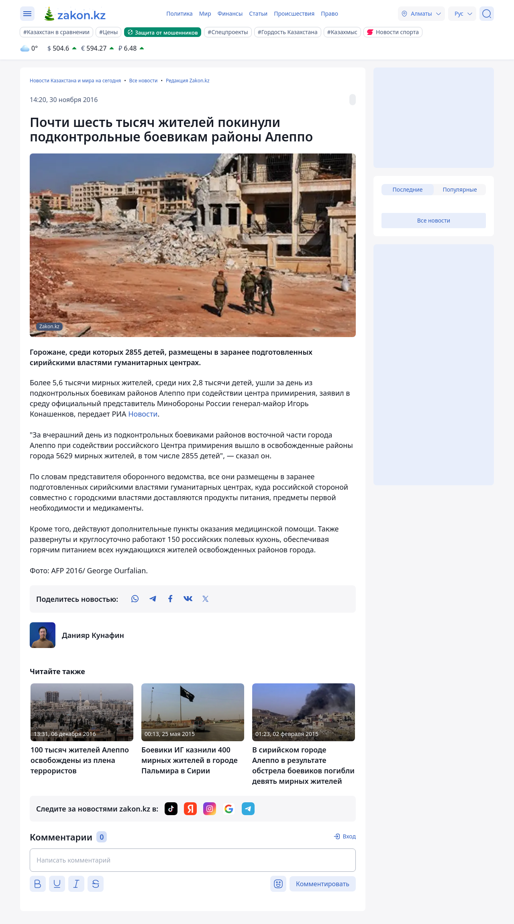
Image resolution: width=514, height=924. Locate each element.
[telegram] (152, 599)
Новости (142, 414)
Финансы (230, 13)
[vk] (188, 599)
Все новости (143, 80)
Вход (349, 836)
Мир (205, 13)
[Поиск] (486, 13)
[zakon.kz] (75, 13)
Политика (179, 13)
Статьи (258, 13)
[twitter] (205, 599)
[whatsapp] (135, 599)
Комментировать (322, 883)
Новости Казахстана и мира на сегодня (75, 80)
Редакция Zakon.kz (188, 80)
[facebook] (170, 599)
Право (329, 13)
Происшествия (294, 13)
